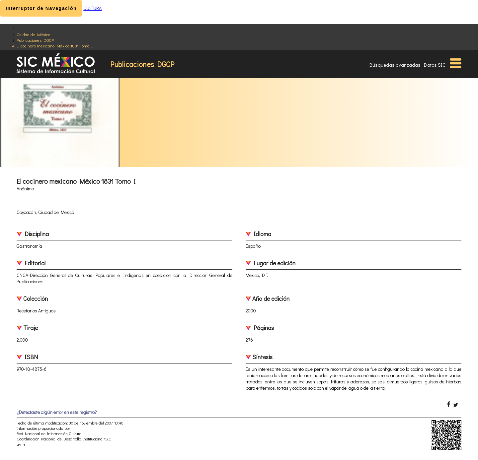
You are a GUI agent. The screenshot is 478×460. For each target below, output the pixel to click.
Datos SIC (434, 64)
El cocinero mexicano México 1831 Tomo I (55, 45)
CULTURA (92, 8)
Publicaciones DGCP (35, 40)
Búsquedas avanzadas (395, 64)
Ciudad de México (33, 34)
